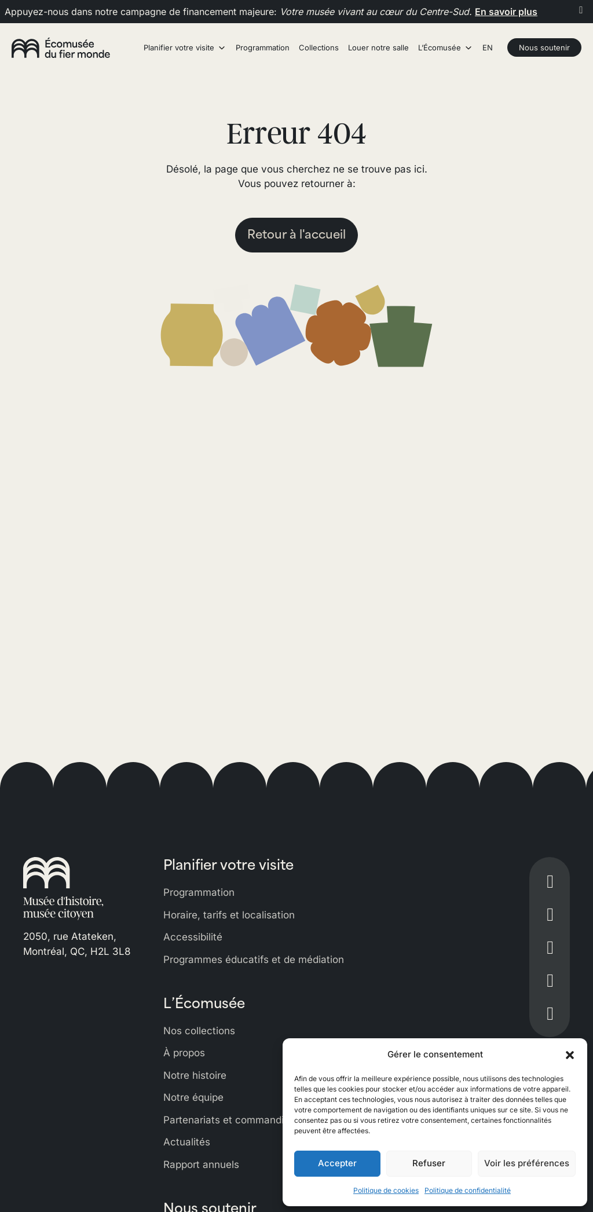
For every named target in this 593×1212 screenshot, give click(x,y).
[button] (570, 1054)
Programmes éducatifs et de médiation (253, 959)
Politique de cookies (386, 1190)
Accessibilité (192, 937)
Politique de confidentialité (467, 1190)
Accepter (337, 1163)
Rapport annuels (201, 1164)
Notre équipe (193, 1097)
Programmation (199, 892)
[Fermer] (581, 10)
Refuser (428, 1163)
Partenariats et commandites (230, 1120)
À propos (184, 1053)
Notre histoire (194, 1075)
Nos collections (199, 1031)
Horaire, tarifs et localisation (229, 915)
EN (487, 47)
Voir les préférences (526, 1163)
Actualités (186, 1142)
